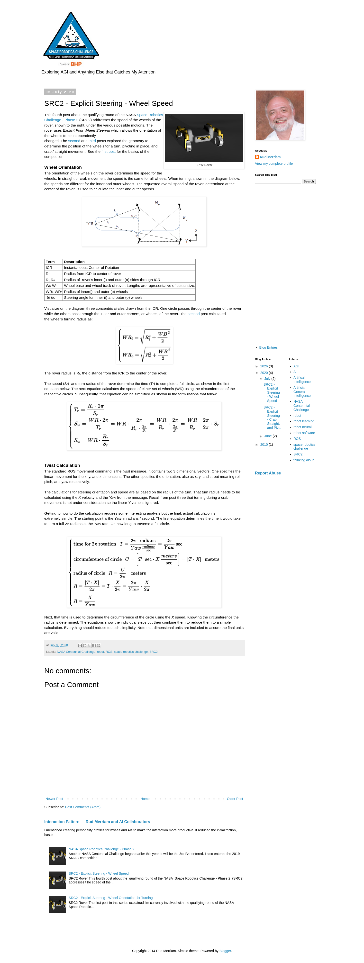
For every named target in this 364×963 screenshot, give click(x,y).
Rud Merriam (270, 157)
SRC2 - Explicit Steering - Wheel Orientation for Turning (111, 898)
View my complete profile (274, 163)
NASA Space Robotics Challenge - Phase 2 (101, 849)
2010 (264, 444)
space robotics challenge (131, 652)
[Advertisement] (285, 264)
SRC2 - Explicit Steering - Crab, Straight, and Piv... (272, 417)
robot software (304, 433)
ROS (109, 652)
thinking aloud (303, 460)
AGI (296, 366)
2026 (264, 366)
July (267, 379)
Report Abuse (268, 473)
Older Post (235, 799)
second (74, 141)
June (268, 436)
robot (100, 652)
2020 (264, 373)
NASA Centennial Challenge (76, 652)
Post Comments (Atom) (82, 807)
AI (295, 372)
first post (108, 151)
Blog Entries (268, 347)
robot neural (302, 427)
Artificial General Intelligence (302, 392)
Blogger (225, 951)
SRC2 (153, 652)
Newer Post (54, 799)
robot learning (303, 421)
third (92, 141)
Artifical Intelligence (302, 380)
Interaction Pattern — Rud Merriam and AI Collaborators (97, 821)
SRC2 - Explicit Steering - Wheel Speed (99, 873)
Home (144, 799)
